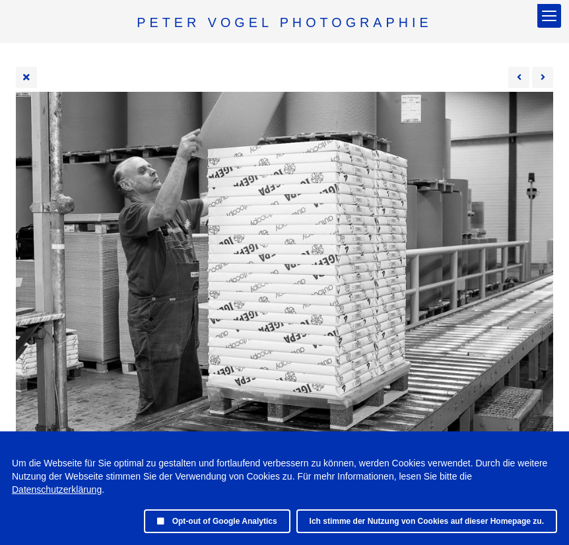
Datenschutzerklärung (57, 489)
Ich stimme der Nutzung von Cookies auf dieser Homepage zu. (427, 521)
